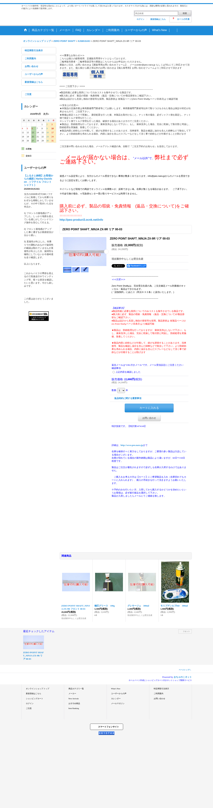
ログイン (140, 19)
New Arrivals (74, 698)
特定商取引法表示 (34, 50)
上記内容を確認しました (128, 372)
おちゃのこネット (183, 677)
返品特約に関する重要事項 (127, 398)
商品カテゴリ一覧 (76, 689)
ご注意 (28, 94)
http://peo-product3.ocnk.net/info (81, 219)
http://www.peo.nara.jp (132, 445)
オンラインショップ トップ (37, 689)
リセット (186, 631)
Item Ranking (74, 708)
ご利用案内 (30, 58)
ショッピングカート (34, 698)
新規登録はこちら (158, 19)
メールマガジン (117, 703)
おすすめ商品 (74, 703)
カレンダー (116, 698)
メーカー (72, 693)
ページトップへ (185, 670)
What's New (115, 689)
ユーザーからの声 (34, 74)
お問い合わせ (31, 66)
